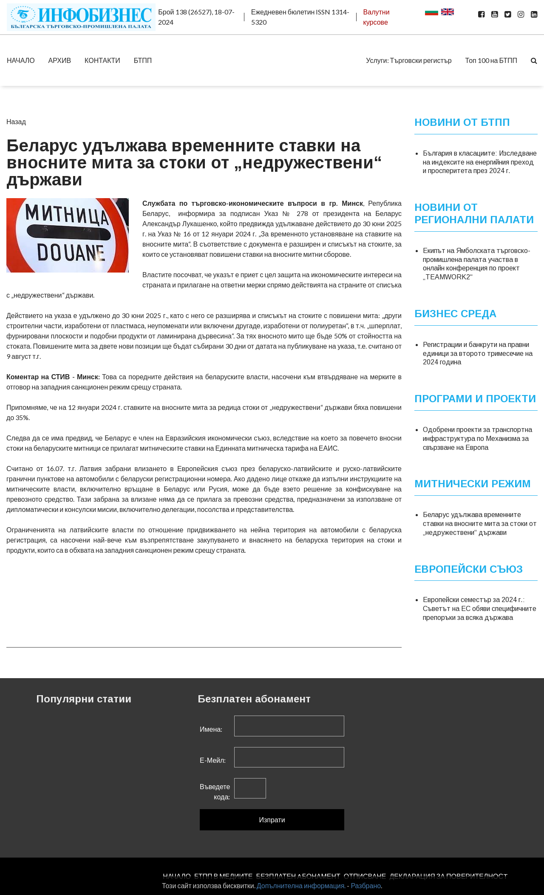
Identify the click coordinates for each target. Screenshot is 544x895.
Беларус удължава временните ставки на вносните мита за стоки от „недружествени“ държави (480, 523)
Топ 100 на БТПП (491, 60)
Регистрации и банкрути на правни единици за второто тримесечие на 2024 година (478, 353)
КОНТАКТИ (102, 60)
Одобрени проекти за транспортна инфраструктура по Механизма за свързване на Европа (477, 438)
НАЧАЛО (21, 60)
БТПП (143, 60)
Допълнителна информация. (301, 885)
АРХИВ (59, 60)
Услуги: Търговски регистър (408, 60)
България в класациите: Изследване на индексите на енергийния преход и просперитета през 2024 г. (480, 161)
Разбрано (366, 885)
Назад (16, 121)
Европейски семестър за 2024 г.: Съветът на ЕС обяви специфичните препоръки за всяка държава (479, 608)
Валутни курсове (376, 17)
